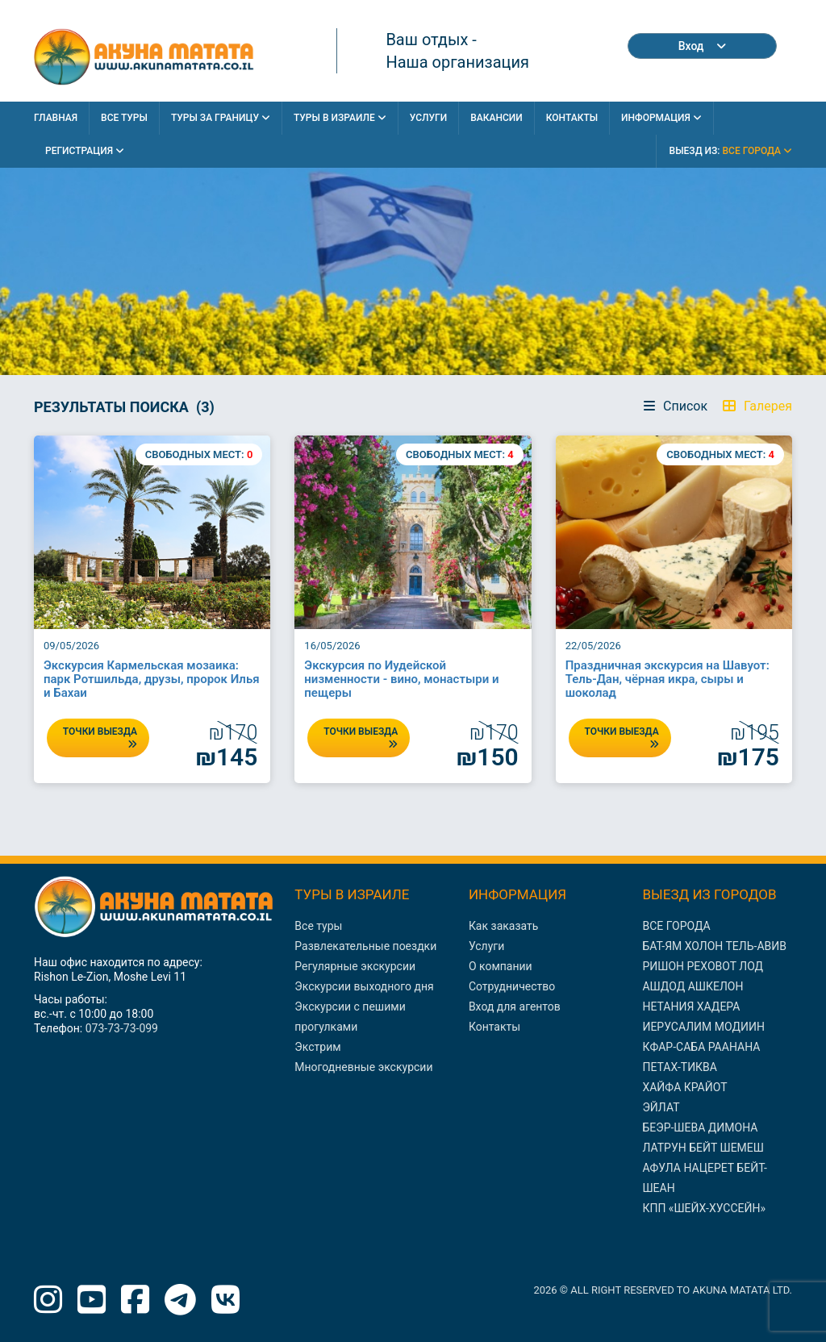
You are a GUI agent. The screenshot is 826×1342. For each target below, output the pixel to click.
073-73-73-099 (122, 1028)
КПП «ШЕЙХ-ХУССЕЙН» (704, 1208)
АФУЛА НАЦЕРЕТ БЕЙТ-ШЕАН (704, 1177)
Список (675, 406)
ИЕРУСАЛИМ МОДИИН (703, 1026)
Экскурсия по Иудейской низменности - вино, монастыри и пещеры (401, 679)
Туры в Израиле (340, 117)
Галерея (757, 406)
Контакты (572, 117)
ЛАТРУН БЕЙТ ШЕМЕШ (703, 1147)
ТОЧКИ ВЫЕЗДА (100, 737)
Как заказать (504, 925)
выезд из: (731, 150)
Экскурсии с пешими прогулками (349, 1016)
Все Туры (124, 117)
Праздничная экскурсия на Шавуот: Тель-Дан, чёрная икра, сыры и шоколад (667, 679)
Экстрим (317, 1046)
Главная (55, 117)
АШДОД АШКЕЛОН (692, 986)
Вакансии (496, 117)
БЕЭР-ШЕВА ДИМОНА (699, 1127)
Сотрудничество (512, 986)
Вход (702, 46)
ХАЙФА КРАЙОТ (684, 1087)
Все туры (318, 925)
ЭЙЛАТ (660, 1107)
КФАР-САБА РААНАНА (701, 1046)
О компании (500, 966)
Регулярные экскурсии (354, 966)
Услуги (428, 117)
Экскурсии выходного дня (363, 986)
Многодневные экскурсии (363, 1067)
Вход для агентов (515, 1006)
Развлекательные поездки (365, 946)
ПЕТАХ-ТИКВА (679, 1067)
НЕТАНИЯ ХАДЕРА (691, 1006)
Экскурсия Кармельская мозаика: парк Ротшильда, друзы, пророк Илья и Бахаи (152, 679)
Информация (661, 117)
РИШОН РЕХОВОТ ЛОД (702, 966)
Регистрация (84, 150)
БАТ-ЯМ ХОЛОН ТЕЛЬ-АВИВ (714, 946)
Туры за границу (220, 117)
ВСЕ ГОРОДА (676, 925)
